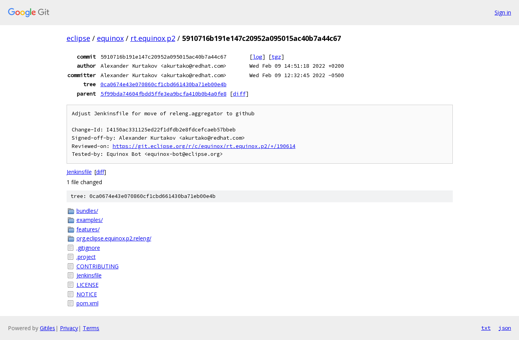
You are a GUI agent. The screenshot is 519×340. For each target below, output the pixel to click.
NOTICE (86, 294)
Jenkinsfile (79, 172)
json (505, 327)
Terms (91, 328)
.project (86, 257)
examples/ (89, 220)
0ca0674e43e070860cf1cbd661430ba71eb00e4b (163, 84)
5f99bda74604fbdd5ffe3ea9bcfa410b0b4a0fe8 (163, 93)
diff (239, 93)
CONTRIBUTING (97, 266)
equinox (110, 38)
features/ (88, 229)
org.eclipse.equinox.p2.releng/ (113, 238)
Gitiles (47, 328)
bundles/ (87, 210)
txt (486, 327)
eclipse (78, 38)
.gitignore (88, 247)
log (257, 56)
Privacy (69, 328)
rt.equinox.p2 (152, 38)
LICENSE (87, 284)
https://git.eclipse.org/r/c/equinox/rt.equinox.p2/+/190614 (204, 146)
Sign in (503, 12)
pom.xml (87, 303)
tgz (276, 56)
